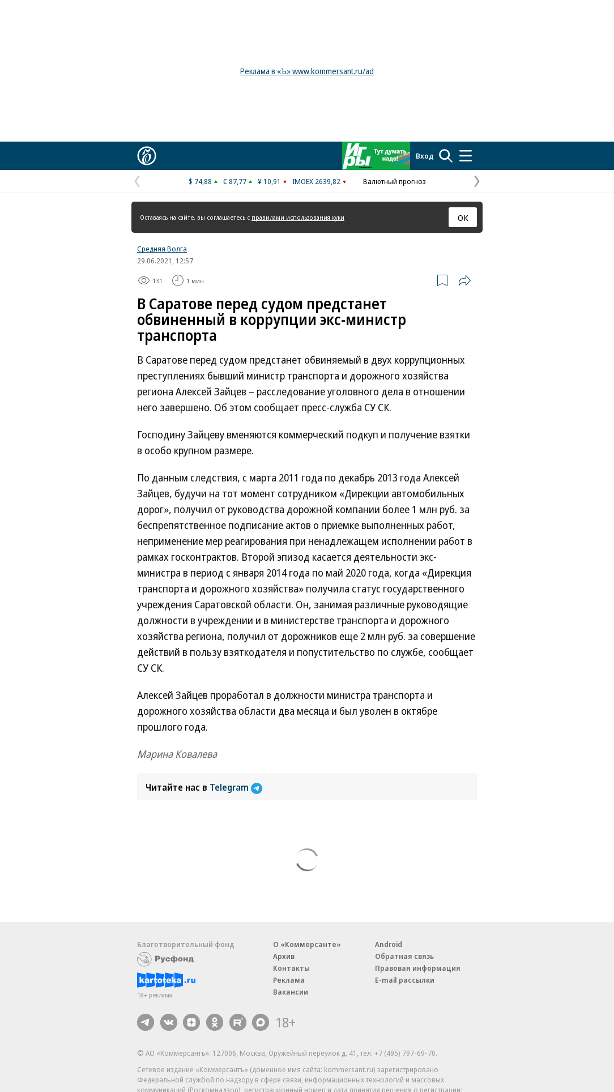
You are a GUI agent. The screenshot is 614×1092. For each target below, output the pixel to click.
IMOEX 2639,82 (316, 181)
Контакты (291, 968)
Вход (425, 156)
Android (388, 944)
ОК (463, 217)
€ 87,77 (234, 181)
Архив (284, 956)
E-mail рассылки (404, 980)
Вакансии (290, 992)
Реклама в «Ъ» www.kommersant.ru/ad (307, 71)
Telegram (236, 787)
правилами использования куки (297, 217)
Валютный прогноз (394, 181)
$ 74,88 (200, 181)
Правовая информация (417, 968)
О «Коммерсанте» (307, 944)
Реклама (289, 980)
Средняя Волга (162, 249)
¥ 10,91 (269, 181)
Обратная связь (404, 956)
